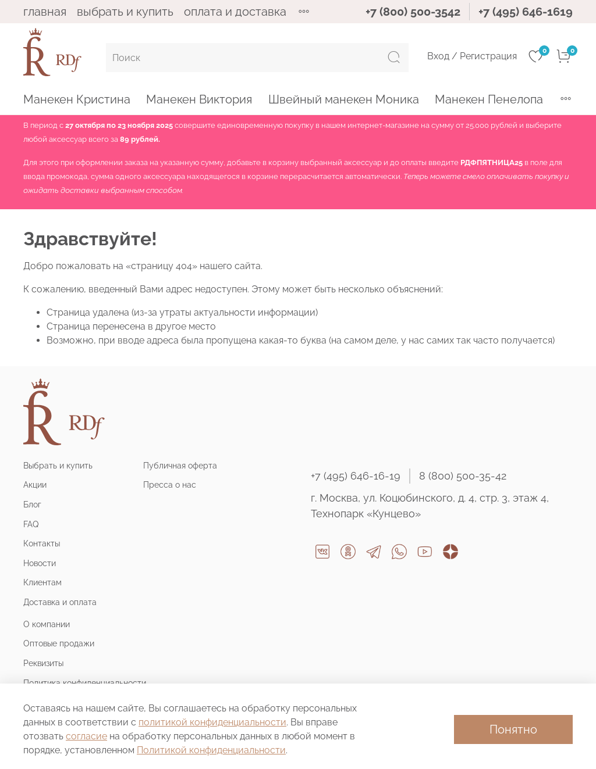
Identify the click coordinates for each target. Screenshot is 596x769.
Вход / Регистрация (472, 56)
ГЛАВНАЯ (44, 12)
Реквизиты (43, 663)
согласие (86, 736)
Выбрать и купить (58, 465)
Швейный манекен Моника (343, 99)
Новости (39, 563)
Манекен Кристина (76, 99)
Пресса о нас (169, 484)
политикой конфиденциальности (212, 722)
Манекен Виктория (199, 99)
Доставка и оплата (60, 602)
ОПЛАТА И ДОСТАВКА (235, 12)
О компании (46, 624)
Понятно (513, 729)
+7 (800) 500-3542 (413, 12)
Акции (35, 484)
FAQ (30, 524)
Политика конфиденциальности (84, 683)
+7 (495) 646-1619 (525, 12)
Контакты (41, 543)
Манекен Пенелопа (489, 99)
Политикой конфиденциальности (211, 750)
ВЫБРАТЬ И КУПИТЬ (125, 12)
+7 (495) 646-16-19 (355, 476)
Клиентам (42, 582)
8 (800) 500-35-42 (462, 476)
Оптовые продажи (58, 643)
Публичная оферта (180, 465)
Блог (32, 504)
